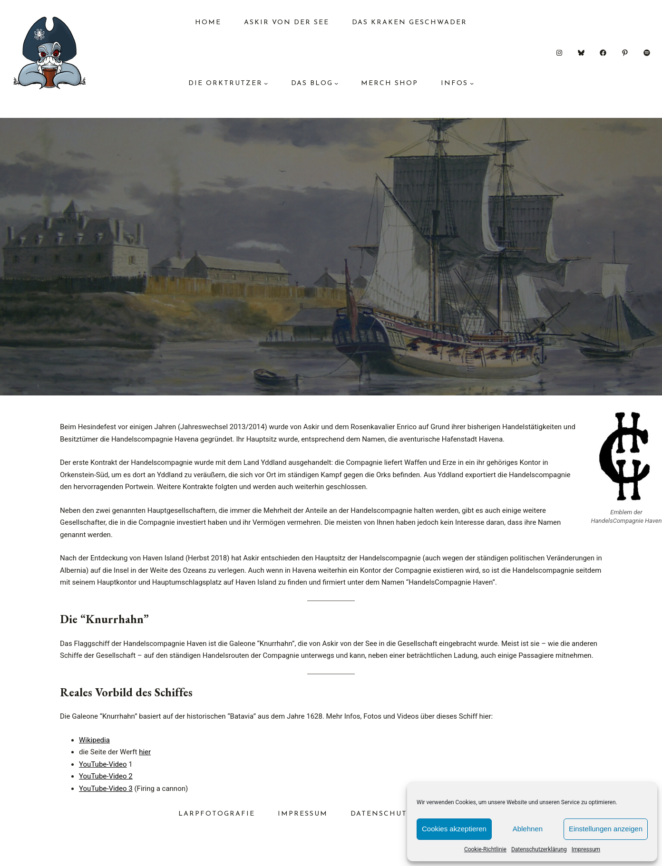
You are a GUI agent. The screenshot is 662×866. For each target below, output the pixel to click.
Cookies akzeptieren (454, 829)
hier (145, 752)
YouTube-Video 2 (106, 776)
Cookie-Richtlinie (485, 849)
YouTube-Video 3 (106, 788)
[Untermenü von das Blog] (336, 83)
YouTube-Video (103, 764)
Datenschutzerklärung (539, 849)
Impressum (586, 849)
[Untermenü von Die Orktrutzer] (266, 83)
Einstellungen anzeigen (606, 829)
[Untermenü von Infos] (472, 83)
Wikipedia (94, 740)
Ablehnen (528, 829)
